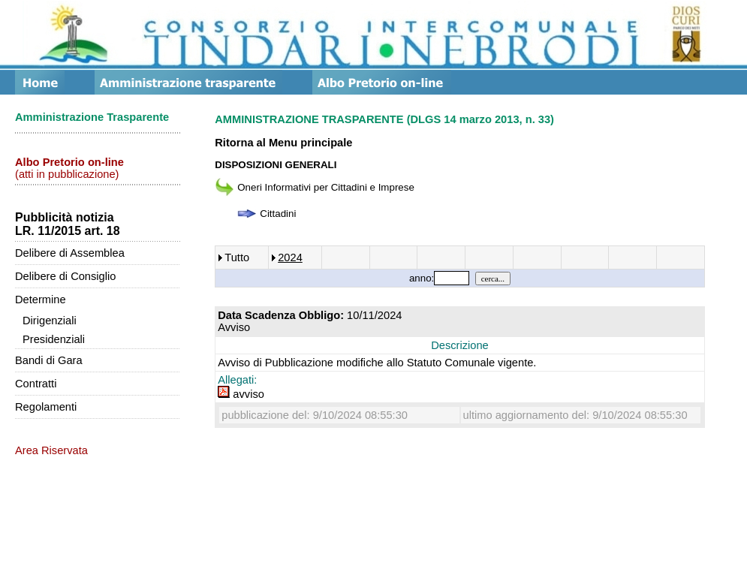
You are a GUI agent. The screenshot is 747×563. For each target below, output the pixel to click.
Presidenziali (54, 339)
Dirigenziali (50, 321)
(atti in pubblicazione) (69, 168)
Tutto (236, 257)
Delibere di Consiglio (65, 276)
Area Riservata (51, 450)
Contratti (35, 384)
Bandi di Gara (49, 360)
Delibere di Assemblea (70, 253)
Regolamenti (46, 407)
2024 (290, 257)
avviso (241, 394)
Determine (40, 300)
